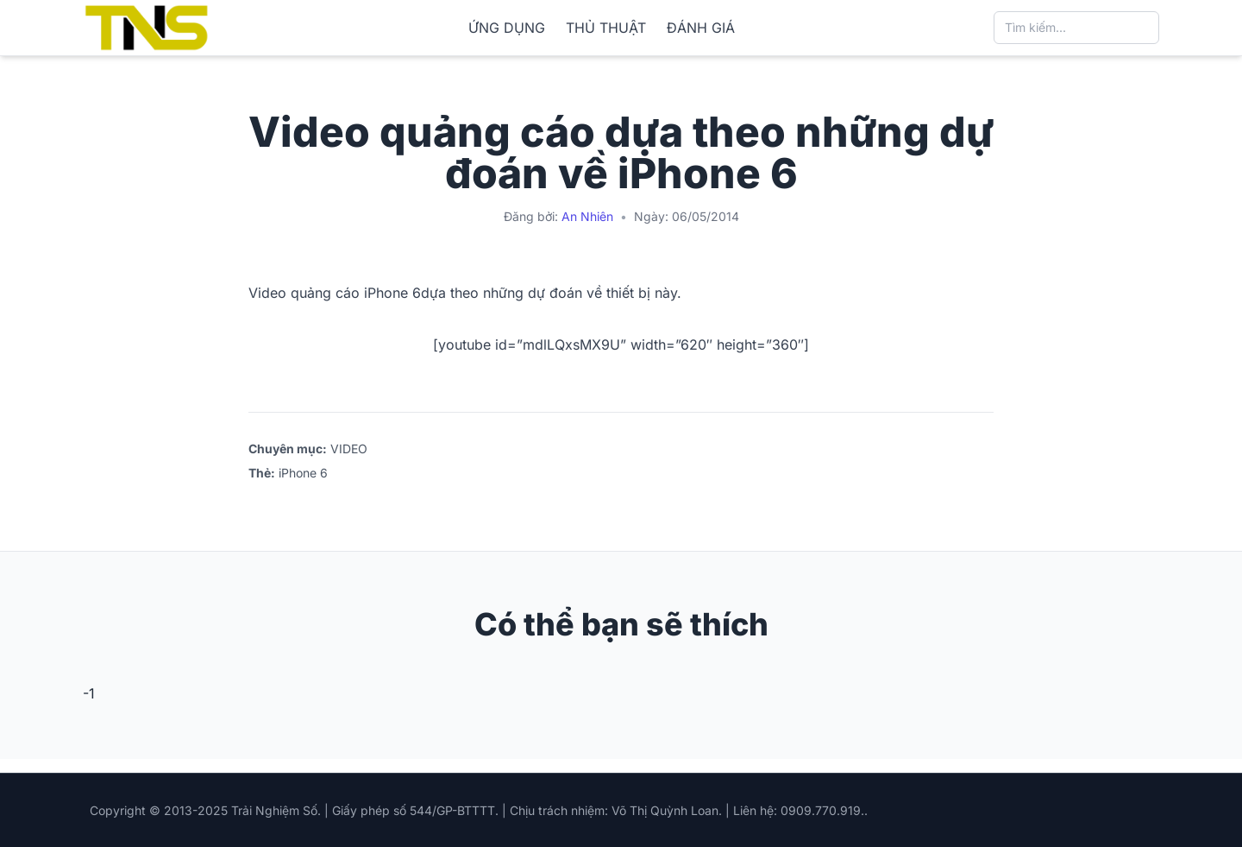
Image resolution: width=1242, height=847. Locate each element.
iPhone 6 (303, 472)
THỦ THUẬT (606, 27)
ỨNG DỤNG (506, 27)
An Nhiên (587, 216)
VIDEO (348, 448)
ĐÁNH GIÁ (701, 27)
